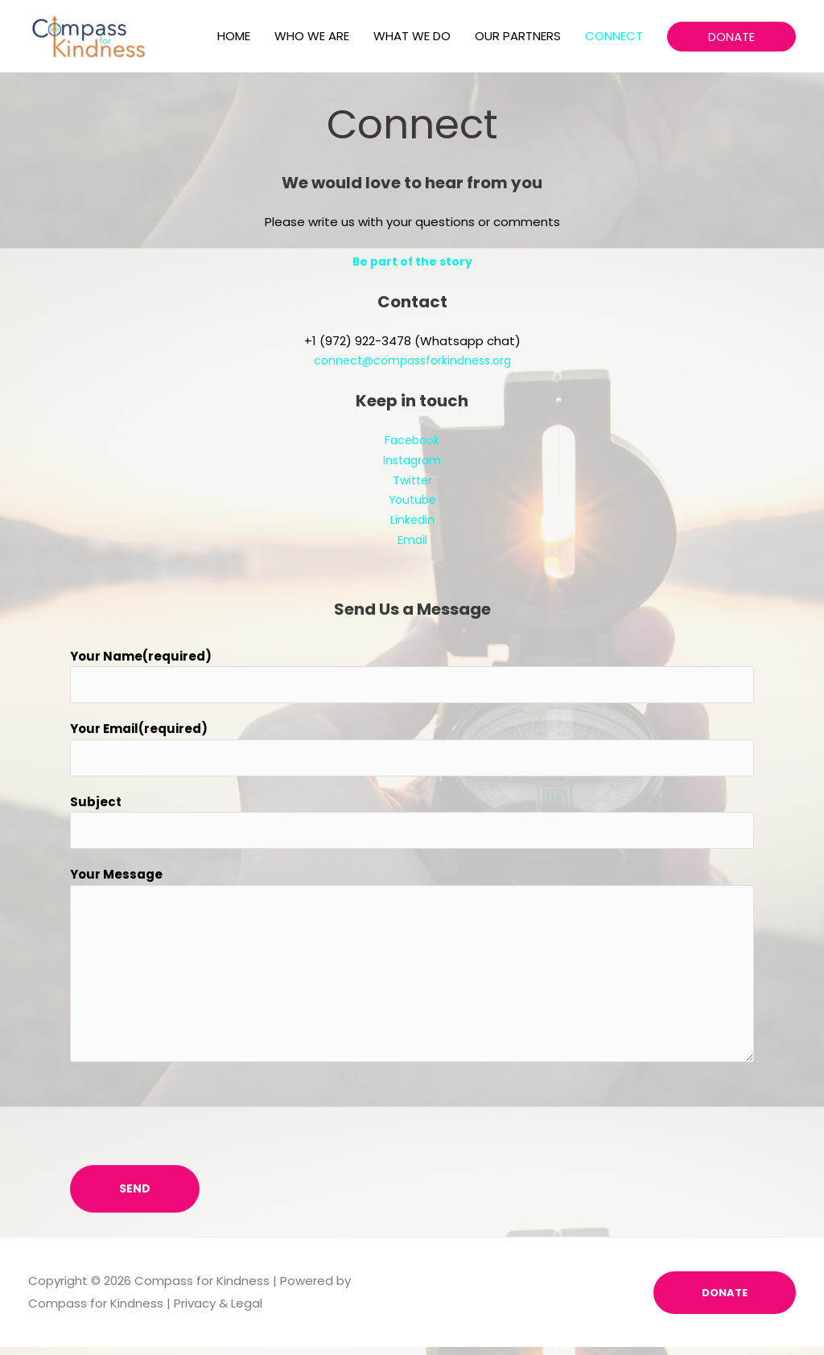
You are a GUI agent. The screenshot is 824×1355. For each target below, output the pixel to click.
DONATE (723, 1300)
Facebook (412, 439)
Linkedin (412, 519)
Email (412, 539)
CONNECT (614, 35)
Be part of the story (412, 261)
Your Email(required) (139, 731)
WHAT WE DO (412, 35)
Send (134, 1196)
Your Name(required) (141, 656)
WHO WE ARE (311, 35)
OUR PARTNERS (518, 35)
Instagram (412, 459)
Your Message (116, 883)
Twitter (412, 480)
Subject (96, 807)
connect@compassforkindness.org (412, 360)
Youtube (412, 499)
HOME (233, 35)
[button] (731, 36)
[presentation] (192, 1117)
